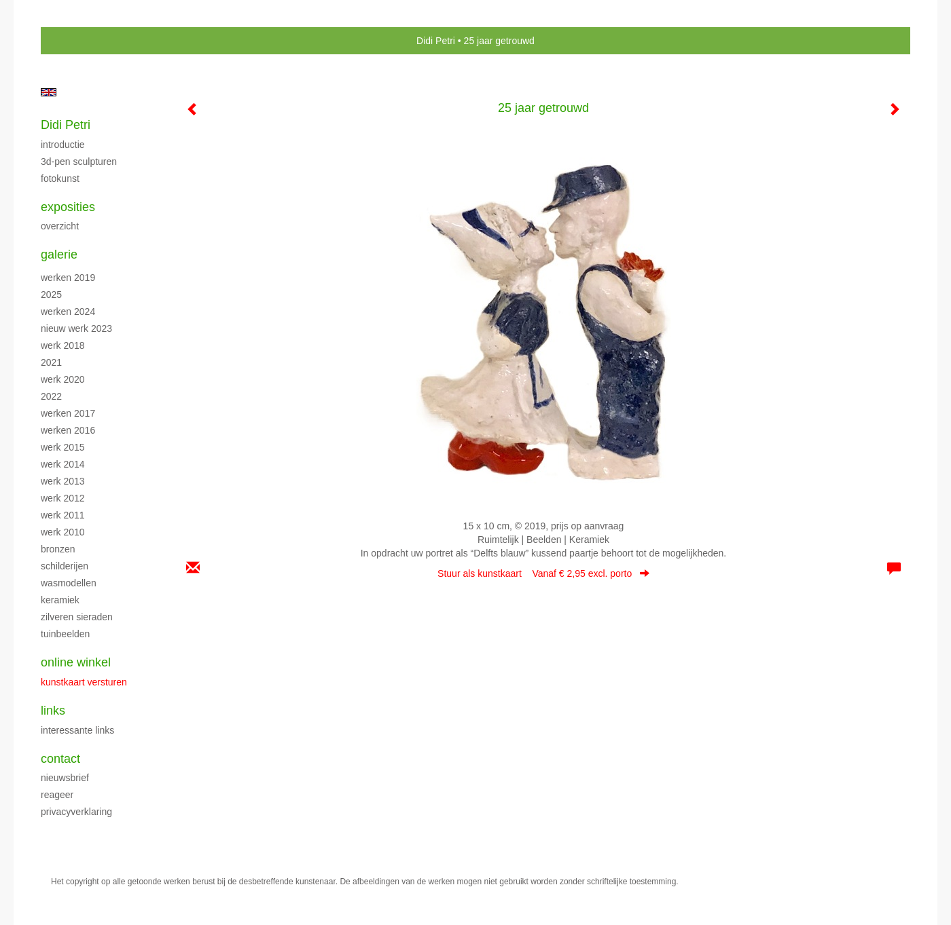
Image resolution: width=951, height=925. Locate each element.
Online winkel (76, 662)
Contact (60, 759)
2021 (51, 362)
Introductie (63, 144)
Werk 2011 (63, 515)
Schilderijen (64, 566)
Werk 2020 (63, 379)
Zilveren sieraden (77, 616)
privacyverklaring (76, 811)
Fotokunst (60, 178)
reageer (57, 794)
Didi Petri (435, 40)
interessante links (77, 730)
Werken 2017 (68, 413)
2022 (51, 396)
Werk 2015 (63, 447)
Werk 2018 (63, 345)
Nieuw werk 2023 (76, 328)
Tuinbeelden (65, 633)
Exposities (68, 207)
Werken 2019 (68, 277)
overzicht (60, 226)
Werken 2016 (68, 430)
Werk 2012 (63, 498)
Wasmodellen (68, 583)
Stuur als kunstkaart (543, 573)
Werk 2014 (63, 464)
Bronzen (58, 549)
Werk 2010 (63, 532)
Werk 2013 (63, 481)
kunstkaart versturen (84, 682)
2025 (51, 294)
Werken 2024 (68, 311)
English (48, 92)
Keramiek (60, 599)
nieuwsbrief (65, 777)
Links (53, 710)
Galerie (59, 254)
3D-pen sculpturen (79, 161)
